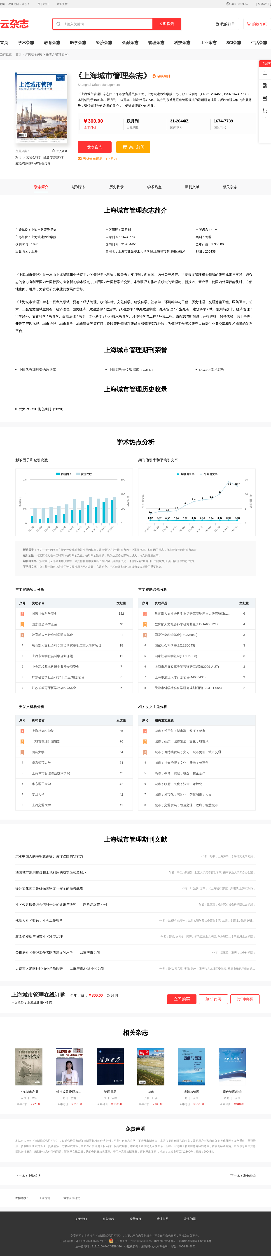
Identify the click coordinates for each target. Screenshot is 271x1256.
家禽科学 (243, 1176)
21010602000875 (141, 1241)
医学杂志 (78, 42)
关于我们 (43, 4)
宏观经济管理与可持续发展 (33, 163)
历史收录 (116, 187)
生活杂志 (259, 42)
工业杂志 (208, 42)
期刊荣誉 (79, 187)
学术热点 (154, 187)
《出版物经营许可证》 (45, 1140)
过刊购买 (245, 999)
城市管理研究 (71, 1198)
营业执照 (162, 1219)
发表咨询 (94, 147)
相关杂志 (230, 187)
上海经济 (28, 1176)
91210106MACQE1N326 (107, 1246)
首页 (4, 42)
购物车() (260, 24)
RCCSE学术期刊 (211, 370)
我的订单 (227, 24)
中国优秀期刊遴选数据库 (37, 370)
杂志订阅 (137, 147)
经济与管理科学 (53, 157)
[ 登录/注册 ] (263, 4)
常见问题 (190, 1219)
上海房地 (44, 1198)
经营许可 (135, 1219)
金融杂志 (130, 42)
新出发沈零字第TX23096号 (195, 1241)
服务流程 (109, 1219)
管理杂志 (156, 42)
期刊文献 (192, 187)
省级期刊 (163, 76)
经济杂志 (104, 42)
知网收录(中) (33, 54)
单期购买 (213, 999)
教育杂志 (52, 42)
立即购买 (182, 999)
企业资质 (62, 4)
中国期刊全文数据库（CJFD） (132, 370)
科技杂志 (182, 42)
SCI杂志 (233, 42)
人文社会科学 (32, 157)
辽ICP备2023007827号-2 (91, 1241)
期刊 (18, 157)
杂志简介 (41, 187)
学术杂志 (26, 42)
